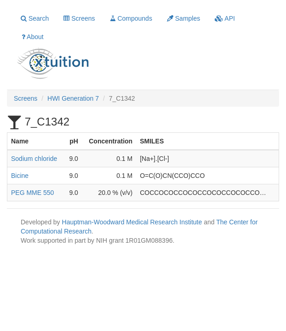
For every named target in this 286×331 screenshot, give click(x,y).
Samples (183, 18)
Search (35, 18)
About (33, 36)
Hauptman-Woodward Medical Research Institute (133, 222)
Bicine (20, 175)
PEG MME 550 (32, 192)
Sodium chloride (34, 158)
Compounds (131, 18)
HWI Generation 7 (73, 98)
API (225, 18)
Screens (79, 18)
